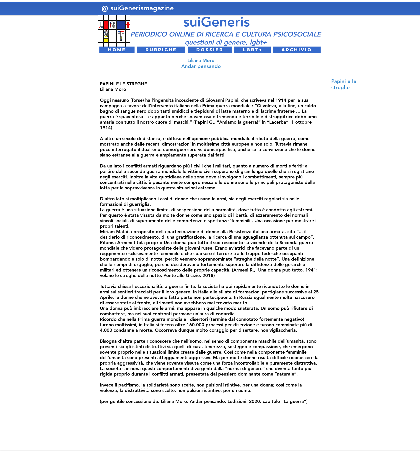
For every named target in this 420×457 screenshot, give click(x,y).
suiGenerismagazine (143, 8)
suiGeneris (216, 21)
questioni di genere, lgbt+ (226, 42)
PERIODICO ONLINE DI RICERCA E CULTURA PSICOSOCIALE (225, 34)
